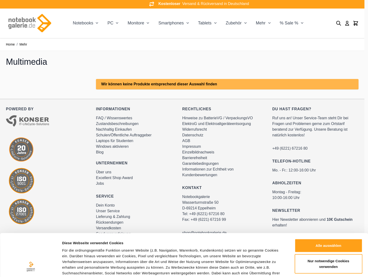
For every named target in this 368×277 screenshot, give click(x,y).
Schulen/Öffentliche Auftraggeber (124, 135)
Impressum (191, 146)
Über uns (103, 172)
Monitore (135, 23)
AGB (186, 141)
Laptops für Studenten (114, 141)
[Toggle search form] (338, 23)
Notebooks (83, 23)
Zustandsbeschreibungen (117, 124)
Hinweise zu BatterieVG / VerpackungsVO (217, 118)
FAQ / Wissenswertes (114, 118)
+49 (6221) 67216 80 (290, 148)
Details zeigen (252, 268)
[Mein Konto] (347, 23)
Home (10, 44)
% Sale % (289, 23)
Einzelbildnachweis (198, 152)
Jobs (100, 183)
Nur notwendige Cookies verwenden (328, 226)
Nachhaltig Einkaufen (114, 129)
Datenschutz (192, 135)
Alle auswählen (328, 208)
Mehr (261, 23)
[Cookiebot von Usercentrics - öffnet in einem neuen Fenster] (30, 267)
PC (110, 23)
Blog (100, 152)
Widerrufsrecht (194, 129)
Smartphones (171, 23)
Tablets (205, 23)
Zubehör (234, 23)
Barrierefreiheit (194, 158)
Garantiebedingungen (200, 164)
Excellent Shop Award (114, 178)
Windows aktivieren (112, 146)
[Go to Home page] (29, 23)
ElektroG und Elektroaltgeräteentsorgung (216, 124)
